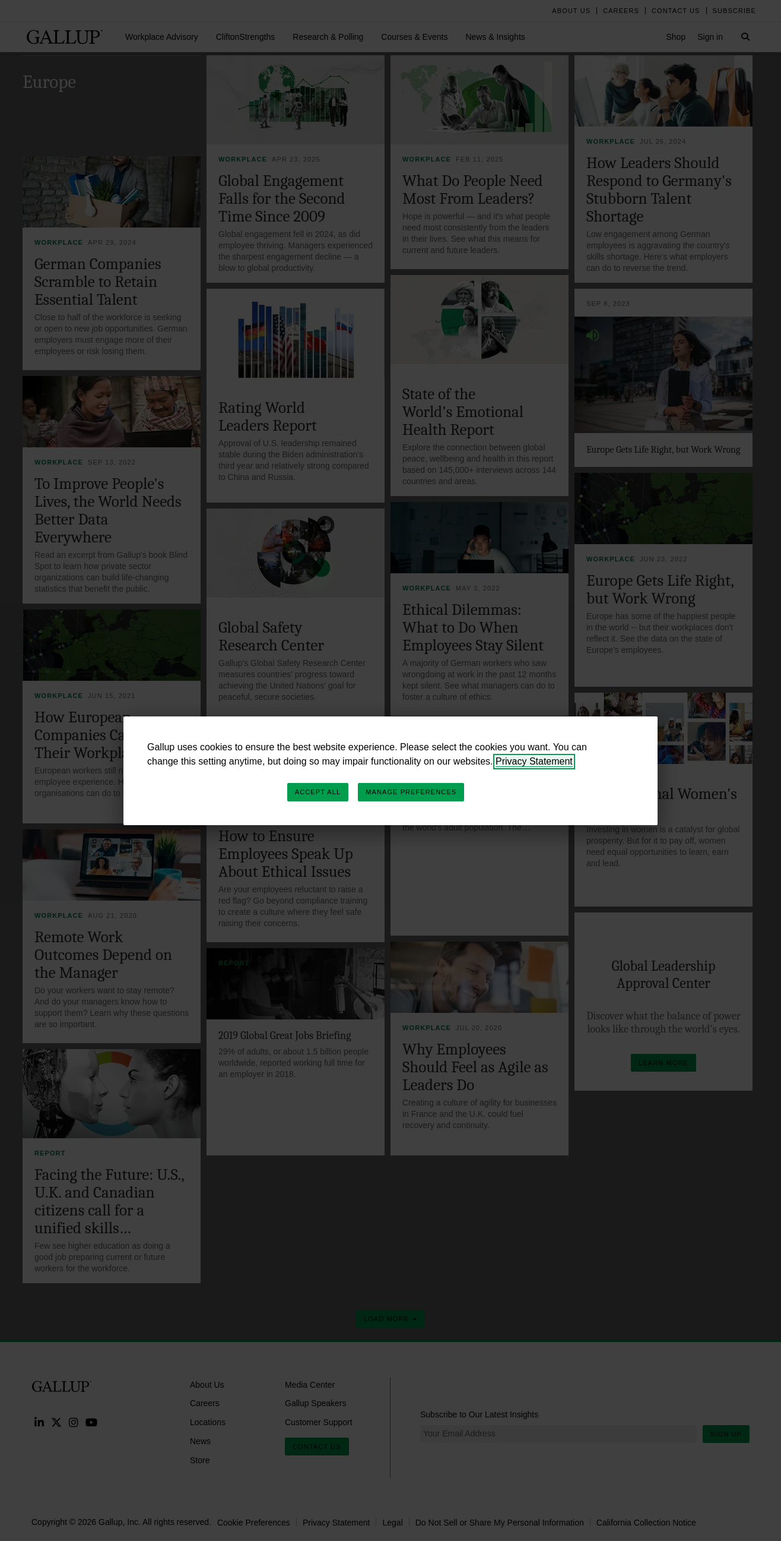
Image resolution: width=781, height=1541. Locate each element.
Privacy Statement (534, 761)
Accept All (318, 791)
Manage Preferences (411, 791)
